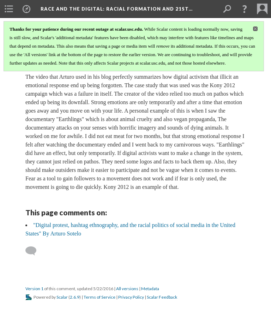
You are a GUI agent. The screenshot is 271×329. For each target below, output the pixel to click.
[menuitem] (9, 9)
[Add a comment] (34, 251)
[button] (244, 9)
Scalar (62, 297)
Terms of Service (99, 297)
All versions (127, 288)
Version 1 (34, 288)
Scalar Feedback (162, 297)
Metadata (150, 288)
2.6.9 (74, 297)
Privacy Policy (131, 297)
